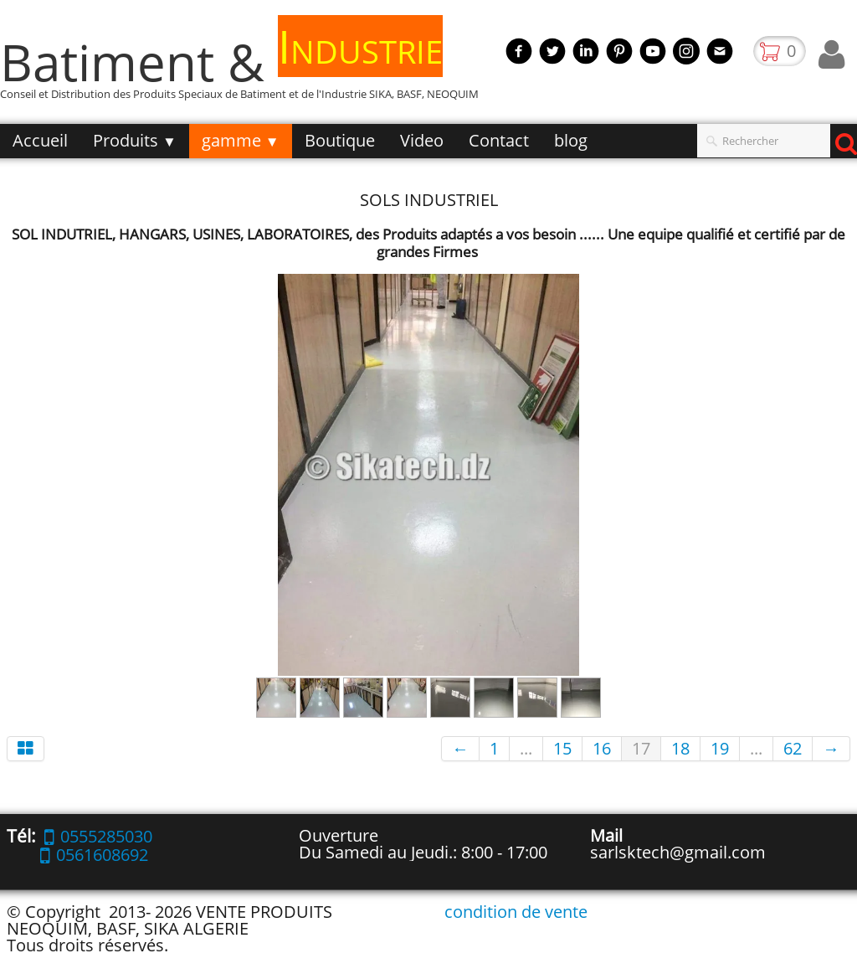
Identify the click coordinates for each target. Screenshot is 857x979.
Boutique (340, 140)
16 (602, 748)
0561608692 (94, 854)
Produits (135, 140)
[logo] (245, 70)
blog (571, 140)
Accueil (40, 140)
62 (792, 748)
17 (641, 748)
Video (422, 140)
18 (680, 748)
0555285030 (98, 836)
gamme (241, 140)
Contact (499, 140)
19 (720, 748)
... (526, 748)
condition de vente (516, 911)
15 (562, 748)
